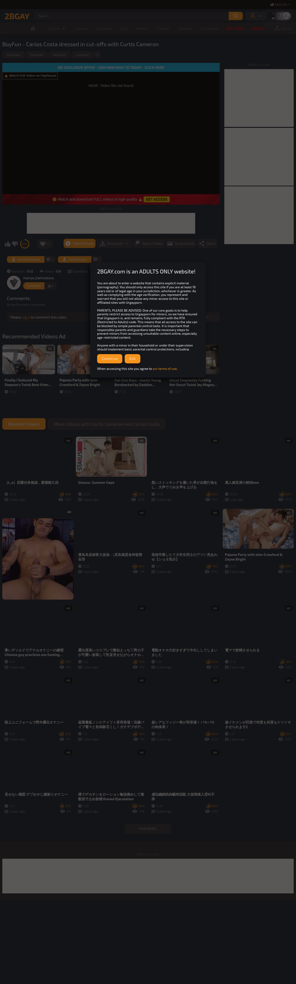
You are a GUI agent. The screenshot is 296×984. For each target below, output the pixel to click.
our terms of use (165, 369)
